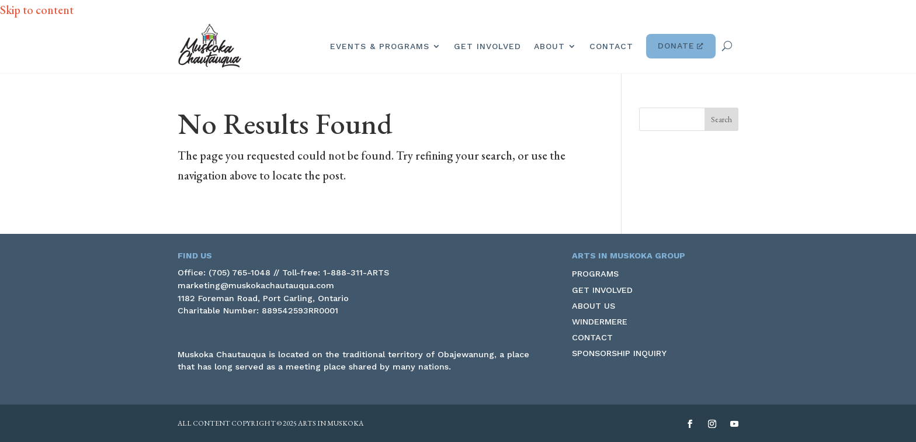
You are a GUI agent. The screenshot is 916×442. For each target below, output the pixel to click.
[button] (721, 119)
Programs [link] (595, 273)
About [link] (549, 46)
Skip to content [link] (37, 10)
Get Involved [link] (487, 46)
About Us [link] (593, 305)
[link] (210, 45)
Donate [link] (681, 46)
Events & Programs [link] (379, 46)
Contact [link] (611, 46)
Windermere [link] (599, 321)
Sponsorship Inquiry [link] (619, 353)
